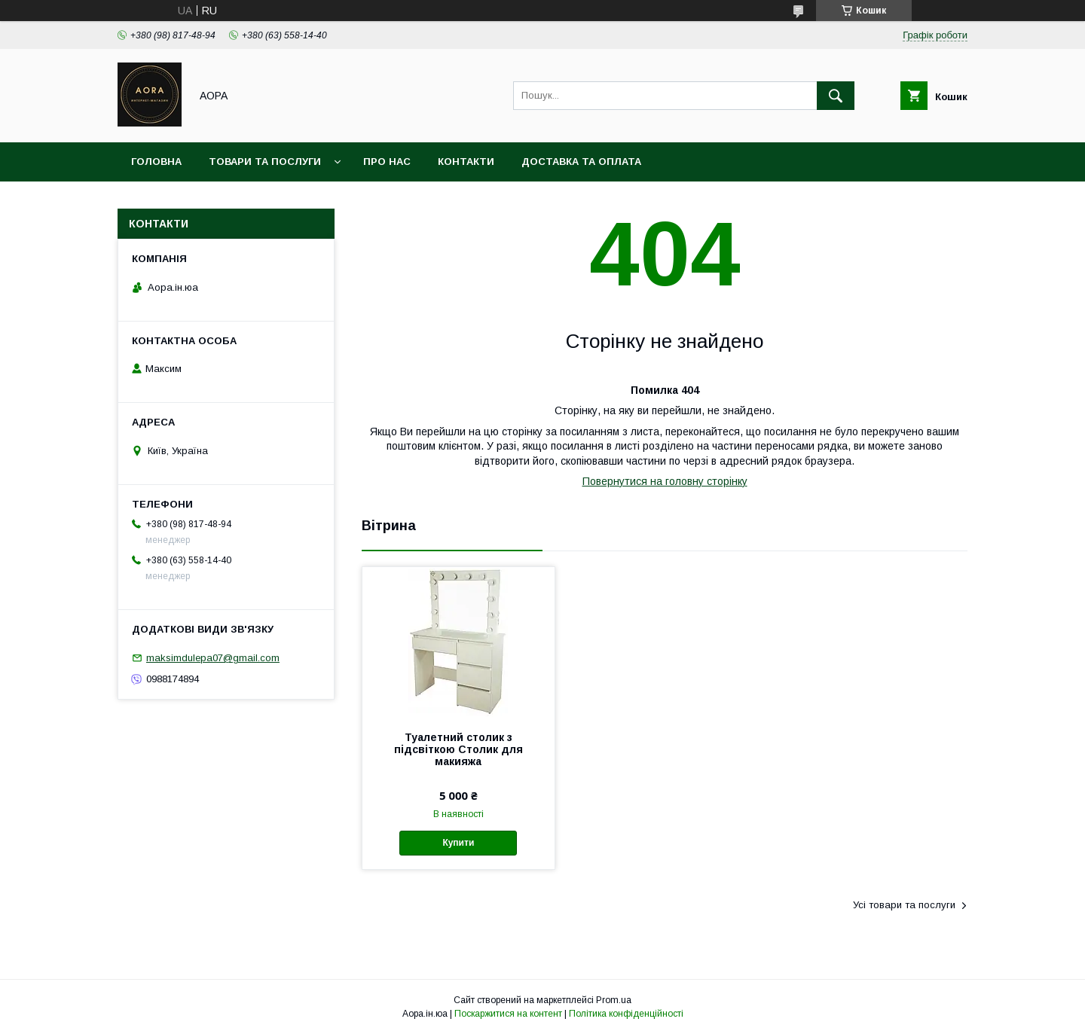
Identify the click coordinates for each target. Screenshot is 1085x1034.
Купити (458, 842)
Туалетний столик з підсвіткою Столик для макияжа (458, 749)
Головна (156, 161)
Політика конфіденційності (626, 1013)
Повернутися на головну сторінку (664, 481)
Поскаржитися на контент (508, 1013)
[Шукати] (835, 95)
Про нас (387, 161)
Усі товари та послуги (904, 904)
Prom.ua (613, 1000)
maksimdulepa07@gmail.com (213, 657)
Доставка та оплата (581, 161)
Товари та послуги (265, 161)
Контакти (466, 161)
